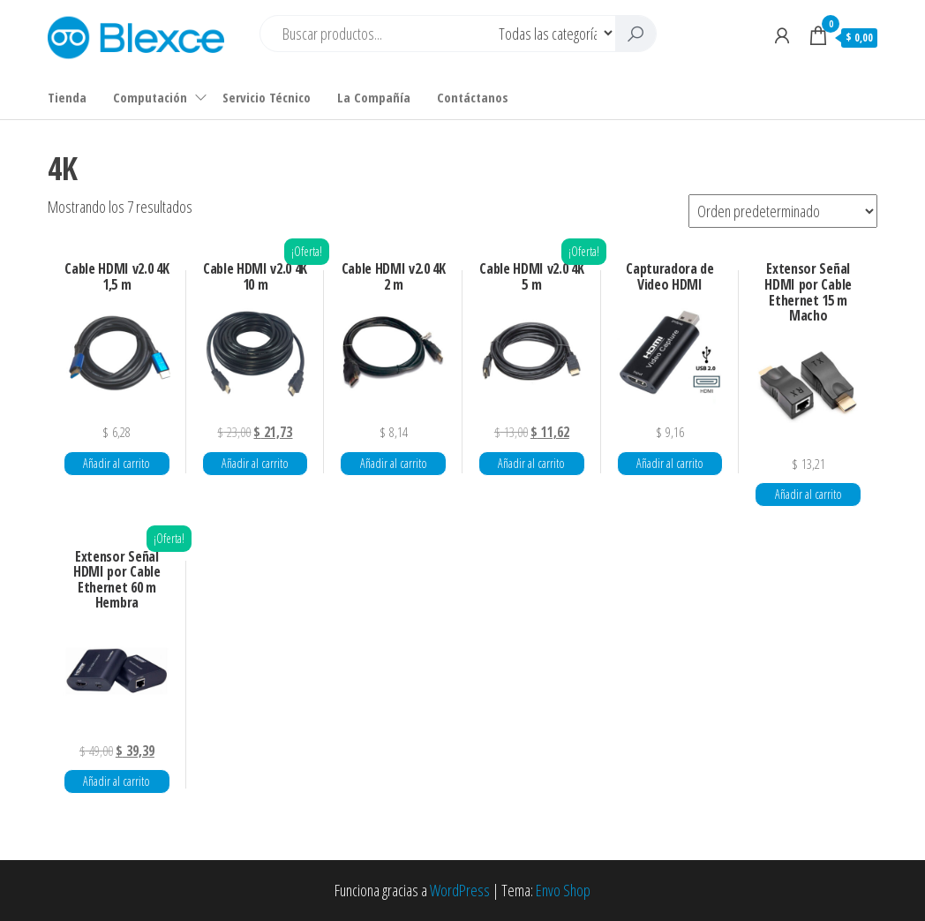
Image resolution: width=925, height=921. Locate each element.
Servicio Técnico (266, 97)
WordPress (460, 890)
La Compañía (373, 97)
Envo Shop (563, 890)
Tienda (67, 97)
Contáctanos (472, 97)
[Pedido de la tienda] (782, 211)
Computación (150, 97)
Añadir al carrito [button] (116, 463)
